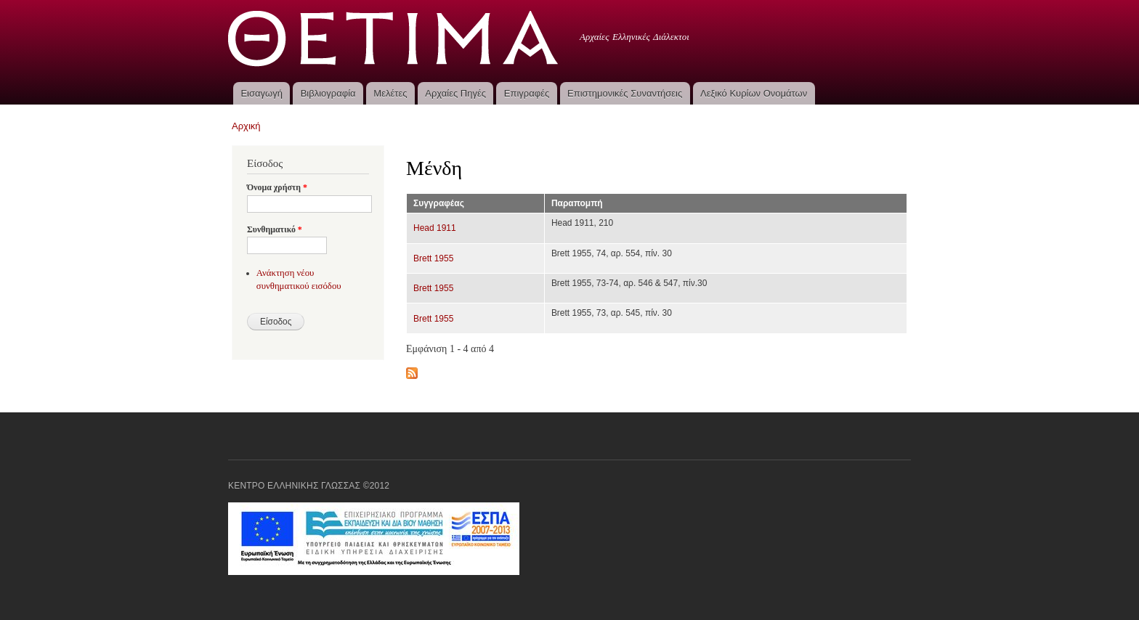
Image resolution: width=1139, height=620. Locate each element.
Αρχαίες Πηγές (455, 93)
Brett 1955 (433, 258)
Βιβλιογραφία (328, 93)
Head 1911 (434, 228)
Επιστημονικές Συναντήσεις (624, 93)
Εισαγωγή (261, 93)
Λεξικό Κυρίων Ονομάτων (753, 93)
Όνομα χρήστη (277, 187)
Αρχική (246, 126)
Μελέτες (390, 93)
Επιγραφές (526, 93)
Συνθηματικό (274, 229)
